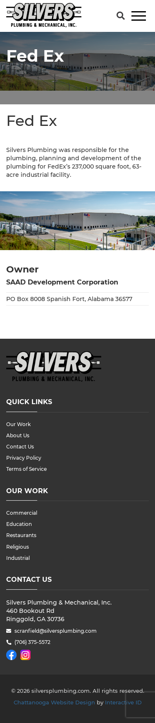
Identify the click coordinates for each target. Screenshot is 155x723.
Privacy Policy (23, 458)
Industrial (18, 558)
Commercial (21, 513)
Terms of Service (26, 469)
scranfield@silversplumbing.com (55, 631)
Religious (17, 547)
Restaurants (21, 535)
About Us (17, 435)
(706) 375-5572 (32, 642)
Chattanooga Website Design (54, 702)
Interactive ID (123, 702)
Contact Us (20, 446)
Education (19, 524)
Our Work (18, 424)
